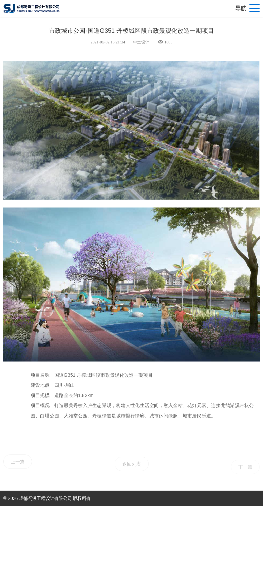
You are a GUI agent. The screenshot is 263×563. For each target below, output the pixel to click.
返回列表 (131, 470)
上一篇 (18, 467)
